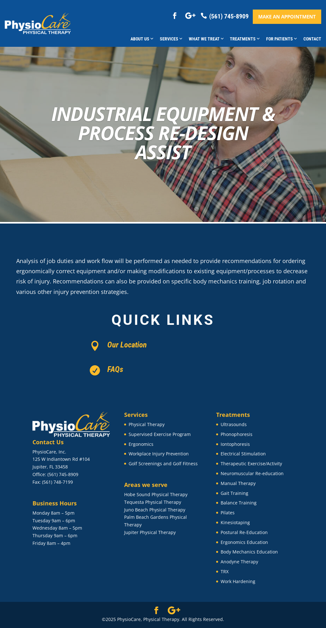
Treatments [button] (245, 38)
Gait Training (234, 493)
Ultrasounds (234, 424)
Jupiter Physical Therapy (150, 532)
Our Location (127, 344)
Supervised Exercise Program (160, 434)
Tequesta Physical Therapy (152, 502)
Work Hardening (238, 581)
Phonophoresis (236, 434)
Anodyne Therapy (239, 562)
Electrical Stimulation (243, 454)
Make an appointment (287, 16)
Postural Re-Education (244, 532)
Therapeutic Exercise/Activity (251, 463)
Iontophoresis (235, 444)
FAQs (115, 369)
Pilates (228, 513)
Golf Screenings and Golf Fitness (163, 463)
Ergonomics (141, 444)
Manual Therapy (238, 483)
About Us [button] (142, 38)
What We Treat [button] (206, 38)
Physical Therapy (147, 424)
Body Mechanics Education (249, 552)
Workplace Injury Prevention (159, 454)
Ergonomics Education (244, 542)
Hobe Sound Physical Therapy (156, 494)
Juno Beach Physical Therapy (154, 510)
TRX (225, 571)
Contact (312, 38)
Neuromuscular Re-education (252, 473)
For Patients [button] (281, 38)
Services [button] (171, 38)
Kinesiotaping (235, 522)
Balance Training (239, 503)
